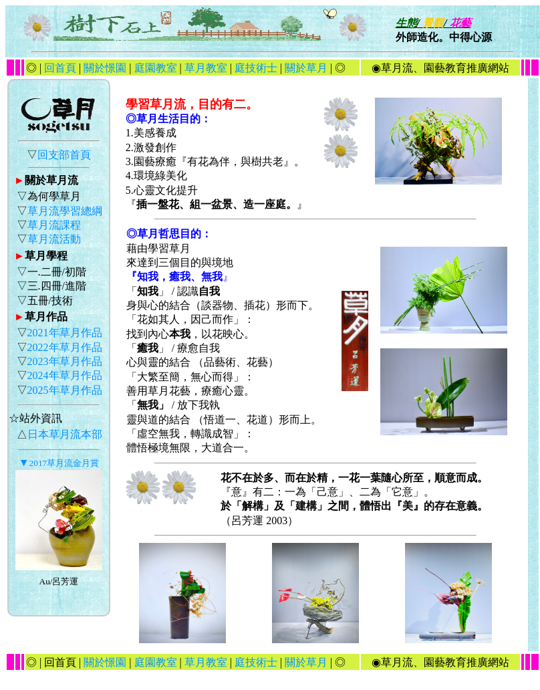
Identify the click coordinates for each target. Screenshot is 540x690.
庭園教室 (155, 68)
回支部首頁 (64, 154)
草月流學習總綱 (64, 211)
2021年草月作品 (64, 332)
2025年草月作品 (64, 390)
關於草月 (306, 68)
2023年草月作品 (64, 361)
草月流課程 (54, 225)
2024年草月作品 (64, 375)
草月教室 (205, 68)
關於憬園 (105, 68)
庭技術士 (256, 68)
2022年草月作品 (64, 347)
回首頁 (61, 68)
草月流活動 (54, 239)
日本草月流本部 (64, 434)
